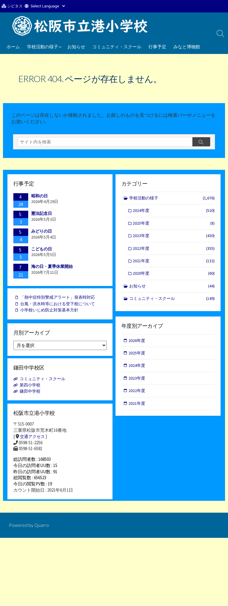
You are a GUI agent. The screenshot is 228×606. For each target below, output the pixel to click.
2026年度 (137, 342)
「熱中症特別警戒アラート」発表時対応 (60, 299)
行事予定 (157, 46)
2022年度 (174, 251)
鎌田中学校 (31, 394)
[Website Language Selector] (47, 6)
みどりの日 (41, 232)
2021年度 (174, 264)
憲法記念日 (41, 214)
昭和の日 (39, 197)
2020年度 (174, 277)
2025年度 (174, 225)
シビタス (15, 6)
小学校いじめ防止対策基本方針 (51, 312)
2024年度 (174, 212)
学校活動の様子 (42, 46)
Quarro (42, 531)
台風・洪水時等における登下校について (60, 305)
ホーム (13, 46)
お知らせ (76, 46)
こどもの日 (41, 250)
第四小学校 (31, 388)
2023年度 (174, 238)
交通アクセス (33, 439)
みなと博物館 (186, 46)
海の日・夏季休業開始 (52, 267)
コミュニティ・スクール (116, 46)
